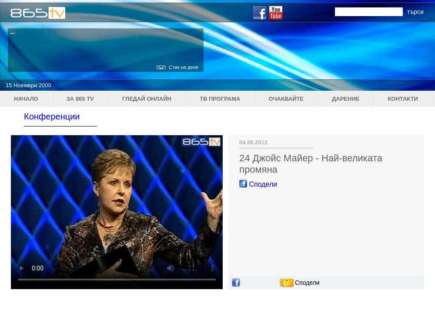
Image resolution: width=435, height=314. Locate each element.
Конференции (52, 116)
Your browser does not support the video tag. (117, 212)
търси (415, 11)
